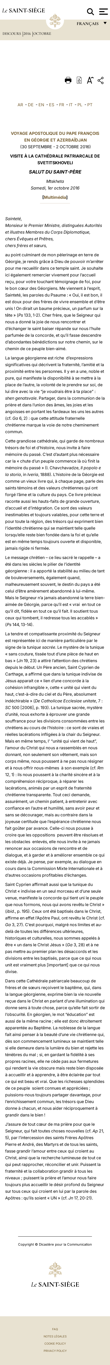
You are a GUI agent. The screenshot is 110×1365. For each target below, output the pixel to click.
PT (89, 104)
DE (31, 104)
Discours (12, 33)
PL (79, 104)
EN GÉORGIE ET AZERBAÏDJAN (55, 140)
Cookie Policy (55, 1343)
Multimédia (55, 197)
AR (20, 104)
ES (51, 104)
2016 (27, 33)
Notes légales (55, 1336)
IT (71, 104)
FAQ (55, 1329)
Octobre (42, 33)
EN (41, 104)
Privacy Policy (55, 1351)
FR (61, 104)
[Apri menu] (103, 11)
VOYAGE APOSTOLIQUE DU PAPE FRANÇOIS (55, 133)
